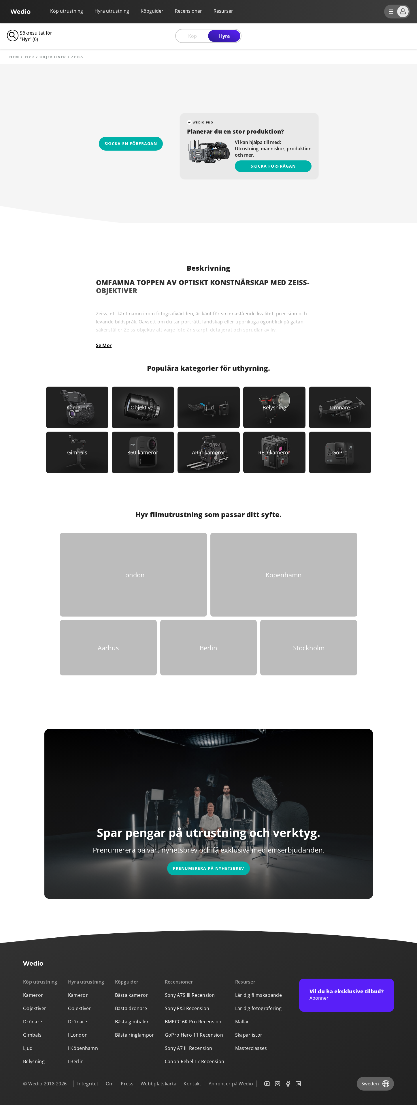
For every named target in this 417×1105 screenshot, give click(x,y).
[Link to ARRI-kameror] (209, 452)
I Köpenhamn (83, 1048)
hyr (30, 57)
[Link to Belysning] (274, 407)
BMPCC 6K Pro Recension (193, 1021)
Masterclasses (251, 1048)
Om (110, 1083)
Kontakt (192, 1083)
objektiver (53, 57)
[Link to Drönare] (340, 407)
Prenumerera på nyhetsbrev (208, 868)
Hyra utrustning (112, 11)
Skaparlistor (249, 1035)
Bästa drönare (131, 1008)
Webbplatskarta (158, 1083)
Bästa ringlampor (134, 1035)
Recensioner (188, 11)
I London (78, 1035)
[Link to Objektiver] (143, 407)
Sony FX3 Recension (187, 1008)
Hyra (224, 36)
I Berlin (76, 1061)
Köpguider (152, 11)
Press (127, 1083)
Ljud (28, 1048)
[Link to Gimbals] (77, 452)
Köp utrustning (66, 11)
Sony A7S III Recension (190, 995)
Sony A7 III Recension (188, 1048)
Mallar (242, 1021)
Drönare (32, 1021)
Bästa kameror (131, 995)
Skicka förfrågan (273, 166)
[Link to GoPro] (340, 452)
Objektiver (34, 1008)
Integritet (87, 1083)
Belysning (34, 1061)
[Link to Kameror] (77, 407)
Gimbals (32, 1035)
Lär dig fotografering (258, 1008)
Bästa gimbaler (132, 1021)
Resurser (245, 982)
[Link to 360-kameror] (143, 452)
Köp (192, 36)
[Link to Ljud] (209, 407)
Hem (14, 57)
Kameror (33, 995)
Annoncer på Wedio (231, 1083)
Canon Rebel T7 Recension (194, 1061)
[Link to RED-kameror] (274, 452)
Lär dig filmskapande (258, 995)
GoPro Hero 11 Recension (194, 1035)
